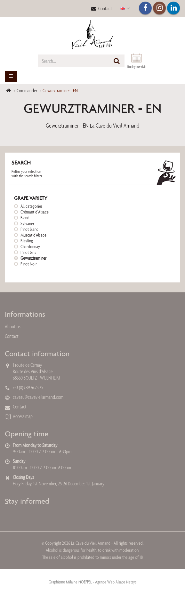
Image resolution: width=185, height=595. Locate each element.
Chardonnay (30, 246)
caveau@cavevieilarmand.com (38, 397)
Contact (101, 8)
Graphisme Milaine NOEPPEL (70, 581)
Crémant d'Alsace (34, 211)
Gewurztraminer (33, 258)
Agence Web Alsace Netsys (115, 581)
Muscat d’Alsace (33, 235)
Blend (24, 217)
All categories (31, 206)
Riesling (26, 240)
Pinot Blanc (29, 229)
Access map (23, 416)
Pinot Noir (28, 263)
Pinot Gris (28, 252)
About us (12, 326)
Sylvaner (27, 223)
